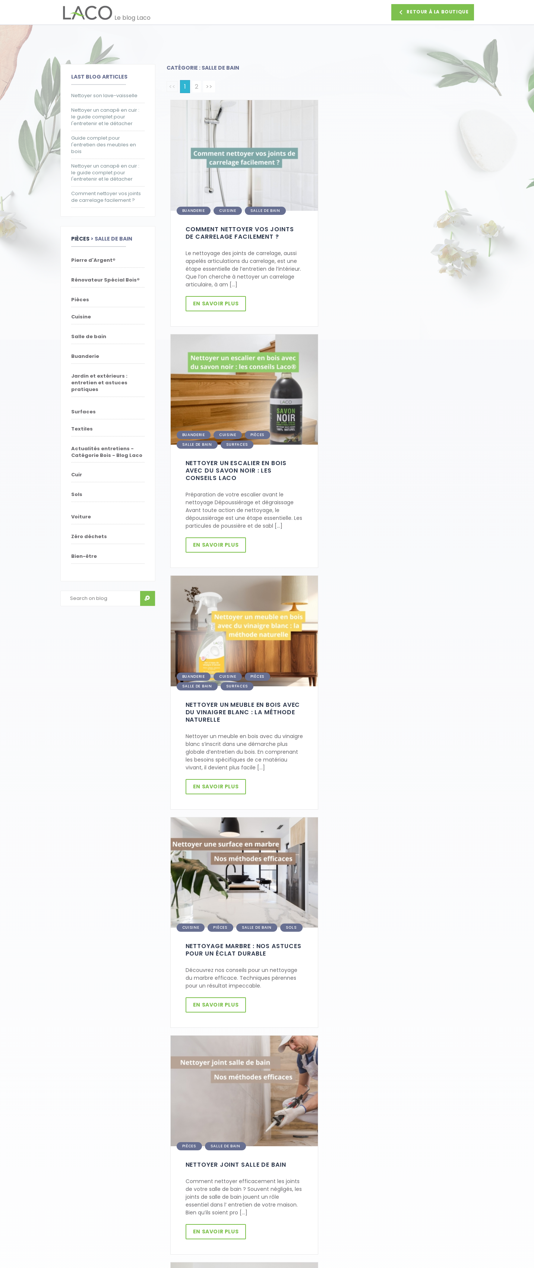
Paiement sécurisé (191, 1149)
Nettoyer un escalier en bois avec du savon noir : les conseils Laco (389, 235)
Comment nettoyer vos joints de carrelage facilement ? (106, 197)
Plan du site (181, 1186)
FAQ (65, 1168)
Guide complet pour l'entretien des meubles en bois (103, 145)
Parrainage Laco (187, 1140)
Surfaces (391, 209)
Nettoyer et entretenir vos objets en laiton (233, 914)
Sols (445, 449)
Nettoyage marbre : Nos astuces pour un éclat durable (395, 472)
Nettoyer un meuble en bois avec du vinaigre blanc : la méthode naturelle (243, 475)
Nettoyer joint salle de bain (389, 685)
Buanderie (193, 209)
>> (209, 86)
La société (73, 1177)
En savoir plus (216, 302)
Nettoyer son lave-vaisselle (104, 95)
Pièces (80, 238)
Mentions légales (188, 1177)
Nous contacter (411, 1189)
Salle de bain (265, 209)
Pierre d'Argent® (232, 891)
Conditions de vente (193, 1158)
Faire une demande (439, 1090)
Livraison (71, 1149)
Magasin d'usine (81, 1186)
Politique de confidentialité (201, 1168)
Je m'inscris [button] (213, 1090)
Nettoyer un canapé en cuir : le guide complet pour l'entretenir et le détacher (105, 117)
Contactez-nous (82, 1140)
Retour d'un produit (85, 1158)
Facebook (73, 1195)
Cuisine (227, 209)
